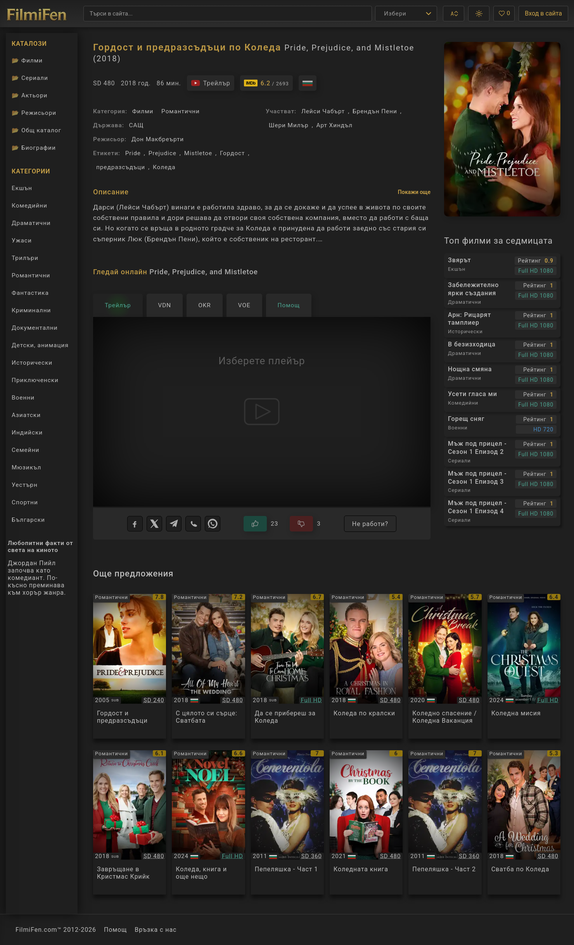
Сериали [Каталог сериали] (30, 77)
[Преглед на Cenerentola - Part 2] (444, 822)
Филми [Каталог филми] (27, 60)
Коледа (164, 167)
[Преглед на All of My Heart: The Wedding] (208, 666)
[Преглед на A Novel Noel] (208, 822)
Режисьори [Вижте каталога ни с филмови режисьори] (34, 112)
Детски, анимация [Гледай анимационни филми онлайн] (40, 345)
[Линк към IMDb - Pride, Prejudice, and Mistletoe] (266, 83)
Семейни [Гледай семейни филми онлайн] (25, 450)
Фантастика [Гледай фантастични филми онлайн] (30, 292)
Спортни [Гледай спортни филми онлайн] (25, 502)
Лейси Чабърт (323, 111)
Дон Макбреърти (157, 139)
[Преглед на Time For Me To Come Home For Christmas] (287, 666)
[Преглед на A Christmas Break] (444, 666)
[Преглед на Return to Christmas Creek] (129, 822)
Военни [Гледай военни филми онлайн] (23, 397)
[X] (154, 523)
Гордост (232, 153)
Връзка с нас (155, 929)
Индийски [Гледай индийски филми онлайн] (27, 432)
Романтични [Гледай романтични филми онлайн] (31, 275)
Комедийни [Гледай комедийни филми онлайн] (29, 205)
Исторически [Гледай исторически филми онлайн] (32, 362)
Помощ (115, 929)
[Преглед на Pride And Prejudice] (129, 666)
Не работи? (370, 524)
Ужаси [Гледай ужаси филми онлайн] (22, 240)
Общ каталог (36, 130)
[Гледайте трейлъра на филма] (210, 83)
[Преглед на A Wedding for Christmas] (524, 822)
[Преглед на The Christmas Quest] (524, 666)
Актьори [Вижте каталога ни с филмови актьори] (29, 95)
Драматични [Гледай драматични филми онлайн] (31, 223)
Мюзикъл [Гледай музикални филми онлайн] (26, 467)
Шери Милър (289, 125)
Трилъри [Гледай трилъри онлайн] (24, 259)
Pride (133, 153)
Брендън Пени (375, 111)
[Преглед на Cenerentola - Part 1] (287, 822)
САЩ (136, 125)
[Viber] (193, 523)
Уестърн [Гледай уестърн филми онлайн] (25, 484)
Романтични (180, 111)
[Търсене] (227, 13)
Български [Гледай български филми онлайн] (28, 519)
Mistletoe (198, 153)
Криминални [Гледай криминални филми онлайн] (31, 310)
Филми (143, 111)
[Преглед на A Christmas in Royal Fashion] (366, 666)
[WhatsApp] (212, 523)
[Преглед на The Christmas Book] (366, 822)
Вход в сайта (543, 13)
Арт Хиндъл (334, 125)
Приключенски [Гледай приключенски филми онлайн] (35, 380)
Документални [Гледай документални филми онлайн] (35, 327)
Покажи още (414, 192)
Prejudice (162, 153)
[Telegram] (174, 523)
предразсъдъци (120, 167)
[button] (453, 13)
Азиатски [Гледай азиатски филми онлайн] (26, 415)
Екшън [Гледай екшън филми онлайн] (22, 188)
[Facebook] (135, 523)
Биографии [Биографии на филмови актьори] (34, 147)
